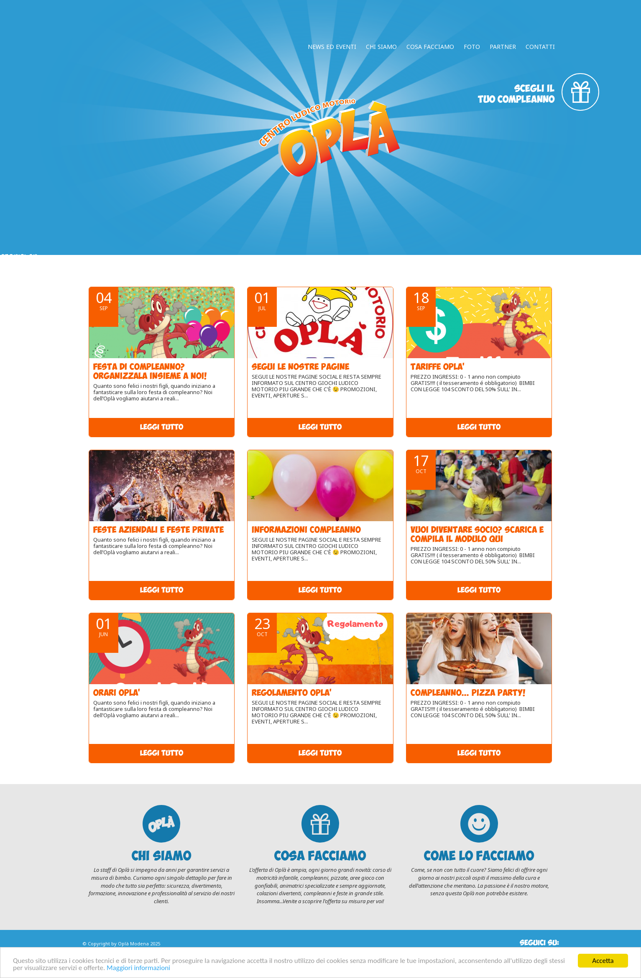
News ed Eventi (332, 47)
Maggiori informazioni (138, 968)
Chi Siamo (381, 47)
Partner (503, 47)
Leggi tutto (161, 427)
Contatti (540, 47)
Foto (472, 47)
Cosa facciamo (430, 47)
